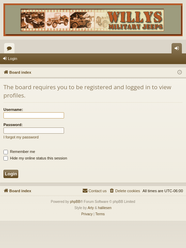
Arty (90, 208)
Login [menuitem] (178, 49)
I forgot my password (21, 137)
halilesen (104, 208)
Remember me (19, 151)
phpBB (75, 202)
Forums (10, 49)
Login (12, 58)
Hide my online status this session (35, 158)
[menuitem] (124, 191)
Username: (13, 109)
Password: (13, 125)
